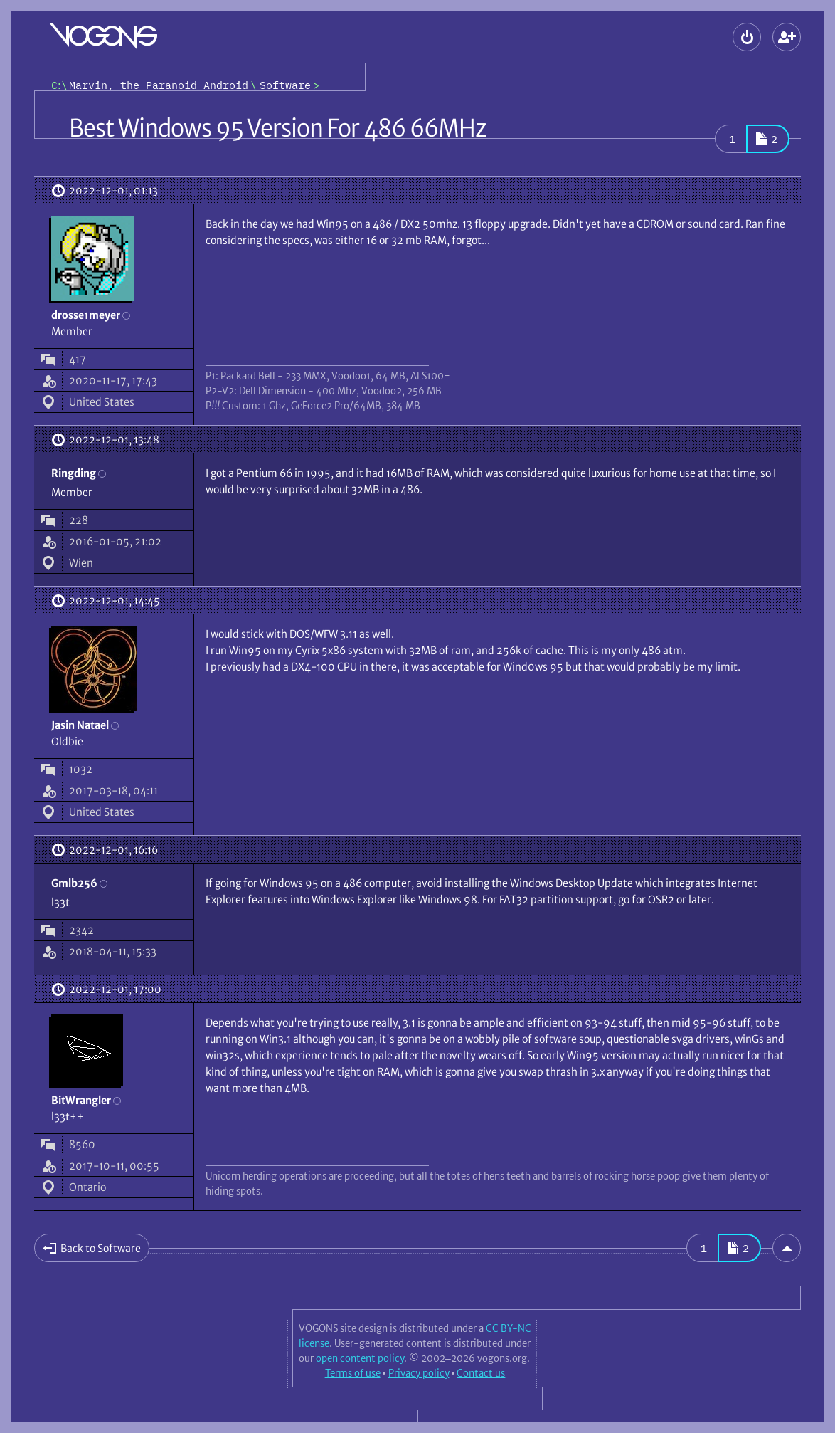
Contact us (481, 1373)
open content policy (360, 1358)
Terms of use (353, 1373)
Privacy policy (419, 1373)
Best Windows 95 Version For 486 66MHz (277, 128)
